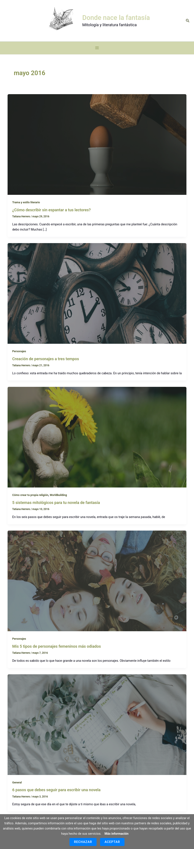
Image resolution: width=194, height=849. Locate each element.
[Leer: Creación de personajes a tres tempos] (97, 298)
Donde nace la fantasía (118, 19)
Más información (117, 834)
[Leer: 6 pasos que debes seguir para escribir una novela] (97, 729)
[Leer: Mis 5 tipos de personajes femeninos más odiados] (97, 585)
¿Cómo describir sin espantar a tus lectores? (51, 214)
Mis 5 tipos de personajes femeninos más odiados (56, 650)
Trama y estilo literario (26, 206)
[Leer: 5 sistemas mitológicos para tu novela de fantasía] (97, 441)
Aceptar (112, 842)
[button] (188, 23)
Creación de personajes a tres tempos (45, 363)
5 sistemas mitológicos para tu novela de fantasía (56, 507)
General (17, 786)
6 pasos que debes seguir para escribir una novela (56, 794)
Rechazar (83, 842)
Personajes (19, 355)
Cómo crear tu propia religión (30, 499)
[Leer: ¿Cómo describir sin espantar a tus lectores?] (97, 149)
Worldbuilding (58, 499)
